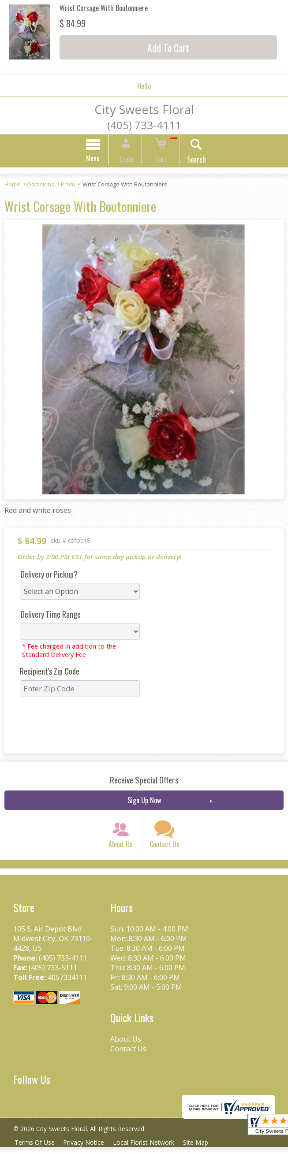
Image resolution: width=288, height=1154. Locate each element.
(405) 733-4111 (144, 125)
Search (190, 161)
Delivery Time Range (51, 615)
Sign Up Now (144, 801)
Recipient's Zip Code (49, 672)
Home (12, 185)
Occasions (40, 185)
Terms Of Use (35, 1149)
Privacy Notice (86, 1149)
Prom (68, 185)
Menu (99, 159)
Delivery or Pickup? (49, 575)
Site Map (202, 1149)
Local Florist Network (148, 1149)
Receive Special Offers (144, 781)
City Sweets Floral (144, 109)
